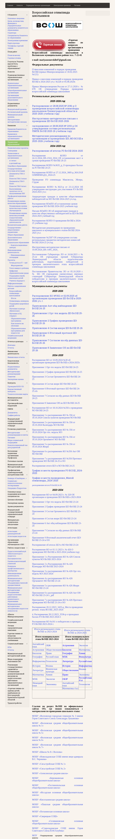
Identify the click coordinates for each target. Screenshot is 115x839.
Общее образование (16, 235)
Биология (36, 653)
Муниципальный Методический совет (16, 465)
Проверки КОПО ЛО (16, 386)
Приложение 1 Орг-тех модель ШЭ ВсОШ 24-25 (55, 367)
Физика (49, 666)
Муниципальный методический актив (16, 654)
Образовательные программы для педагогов (18, 330)
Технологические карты (18, 394)
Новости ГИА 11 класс (18, 179)
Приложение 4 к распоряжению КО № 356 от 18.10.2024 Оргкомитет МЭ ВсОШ (53, 438)
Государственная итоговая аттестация (16, 170)
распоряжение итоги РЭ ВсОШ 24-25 (47, 485)
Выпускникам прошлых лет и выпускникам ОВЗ (17, 191)
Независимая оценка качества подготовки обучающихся (18, 208)
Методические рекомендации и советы (18, 434)
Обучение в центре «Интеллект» (17, 310)
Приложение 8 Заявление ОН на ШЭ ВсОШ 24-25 (56, 403)
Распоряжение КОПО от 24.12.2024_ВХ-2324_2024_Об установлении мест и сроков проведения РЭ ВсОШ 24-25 (57, 158)
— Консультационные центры (18, 246)
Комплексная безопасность (13, 362)
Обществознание (54, 650)
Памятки (11, 377)
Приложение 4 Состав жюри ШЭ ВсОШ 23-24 (54, 518)
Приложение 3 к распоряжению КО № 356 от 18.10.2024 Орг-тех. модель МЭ (53, 430)
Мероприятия (17, 265)
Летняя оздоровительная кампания (15, 628)
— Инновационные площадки (17, 256)
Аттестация (12, 528)
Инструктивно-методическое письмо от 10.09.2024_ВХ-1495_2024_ (51, 248)
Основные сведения (16, 18)
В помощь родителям (17, 429)
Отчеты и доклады (15, 341)
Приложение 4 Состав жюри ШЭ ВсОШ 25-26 (57, 328)
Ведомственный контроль (15, 390)
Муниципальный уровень (15, 116)
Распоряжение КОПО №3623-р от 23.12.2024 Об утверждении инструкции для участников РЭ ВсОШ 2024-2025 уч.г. (57, 189)
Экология (83, 645)
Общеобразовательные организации (17, 91)
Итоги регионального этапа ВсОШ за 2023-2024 (47, 630)
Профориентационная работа (17, 197)
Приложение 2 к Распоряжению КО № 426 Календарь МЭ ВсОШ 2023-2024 (52, 565)
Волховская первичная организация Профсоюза (13, 454)
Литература (37, 670)
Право (49, 653)
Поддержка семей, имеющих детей (17, 277)
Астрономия (38, 650)
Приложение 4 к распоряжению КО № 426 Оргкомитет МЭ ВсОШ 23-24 (52, 579)
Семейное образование (17, 166)
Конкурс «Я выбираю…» (17, 478)
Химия (49, 674)
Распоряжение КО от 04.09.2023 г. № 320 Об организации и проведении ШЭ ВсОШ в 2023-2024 (56, 495)
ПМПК (10, 409)
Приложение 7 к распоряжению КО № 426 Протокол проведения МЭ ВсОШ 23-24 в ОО (57, 601)
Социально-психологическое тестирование (15, 483)
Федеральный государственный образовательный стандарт (15, 422)
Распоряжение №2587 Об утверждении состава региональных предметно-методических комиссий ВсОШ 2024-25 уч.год (56, 240)
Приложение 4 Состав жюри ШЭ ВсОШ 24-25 (54, 384)
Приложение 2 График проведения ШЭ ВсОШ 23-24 (57, 506)
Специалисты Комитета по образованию (18, 36)
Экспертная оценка (16, 379)
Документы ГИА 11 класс (17, 175)
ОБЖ (48, 645)
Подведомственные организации (38, 5)
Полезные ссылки (15, 461)
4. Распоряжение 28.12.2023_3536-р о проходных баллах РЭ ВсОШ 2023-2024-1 (55, 615)
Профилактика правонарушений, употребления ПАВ (15, 472)
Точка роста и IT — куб (18, 263)
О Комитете (12, 15)
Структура (12, 33)
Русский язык (52, 657)
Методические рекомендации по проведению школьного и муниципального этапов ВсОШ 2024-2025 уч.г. (56, 230)
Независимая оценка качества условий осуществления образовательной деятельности (18, 217)
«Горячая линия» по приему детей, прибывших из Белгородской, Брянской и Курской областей (16, 694)
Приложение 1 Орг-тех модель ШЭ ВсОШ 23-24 (55, 502)
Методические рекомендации (14, 373)
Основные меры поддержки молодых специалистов (17, 494)
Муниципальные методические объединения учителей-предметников (18, 581)
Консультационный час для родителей (18, 446)
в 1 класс (12, 161)
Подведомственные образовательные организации (16, 77)
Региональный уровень (18, 112)
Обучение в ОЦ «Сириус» (15, 315)
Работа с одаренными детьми (17, 287)
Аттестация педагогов (17, 536)
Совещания (12, 151)
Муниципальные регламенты (15, 399)
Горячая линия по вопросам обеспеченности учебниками (15, 636)
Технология (51, 661)
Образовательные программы (18, 319)
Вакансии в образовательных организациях (15, 136)
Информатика (38, 661)
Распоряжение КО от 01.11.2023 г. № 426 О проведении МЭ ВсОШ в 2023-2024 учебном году (56, 550)
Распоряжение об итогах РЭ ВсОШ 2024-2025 (57, 150)
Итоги (13, 298)
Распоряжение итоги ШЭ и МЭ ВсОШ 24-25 (53, 465)
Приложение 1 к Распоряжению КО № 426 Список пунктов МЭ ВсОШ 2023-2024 (56, 558)
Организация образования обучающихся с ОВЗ (16, 542)
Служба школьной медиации (15, 337)
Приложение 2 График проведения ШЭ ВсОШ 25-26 (54, 322)
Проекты (11, 260)
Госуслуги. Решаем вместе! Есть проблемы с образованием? (15, 65)
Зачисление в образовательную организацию (15, 155)
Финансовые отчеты (16, 357)
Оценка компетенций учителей (17, 562)
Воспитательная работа (17, 225)
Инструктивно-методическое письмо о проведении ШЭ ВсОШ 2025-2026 (55, 120)
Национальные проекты (18, 148)
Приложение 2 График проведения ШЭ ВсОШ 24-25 (57, 372)
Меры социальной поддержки (15, 441)
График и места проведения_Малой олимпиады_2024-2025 (53, 479)
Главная (10, 5)
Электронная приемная (62, 5)
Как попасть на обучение (17, 324)
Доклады (11, 345)
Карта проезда (14, 43)
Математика (84, 650)
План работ (12, 52)
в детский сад (15, 163)
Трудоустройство (15, 703)
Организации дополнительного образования (15, 97)
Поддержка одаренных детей (19, 305)
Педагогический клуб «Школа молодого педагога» (17, 553)
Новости (20, 5)
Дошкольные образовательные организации (15, 85)
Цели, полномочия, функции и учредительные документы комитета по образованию (18, 25)
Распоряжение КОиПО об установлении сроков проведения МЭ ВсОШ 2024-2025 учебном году (55, 204)
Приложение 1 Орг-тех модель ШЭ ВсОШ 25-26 (57, 314)
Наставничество (14, 559)
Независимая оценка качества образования (17, 202)
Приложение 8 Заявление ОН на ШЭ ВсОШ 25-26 (56, 349)
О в (54, 72)
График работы (14, 415)
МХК (35, 679)
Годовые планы (14, 58)
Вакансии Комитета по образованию (17, 130)
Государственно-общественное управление (14, 230)
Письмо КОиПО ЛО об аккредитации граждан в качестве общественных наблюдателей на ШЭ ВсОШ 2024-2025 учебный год (57, 213)
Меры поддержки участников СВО (15, 660)
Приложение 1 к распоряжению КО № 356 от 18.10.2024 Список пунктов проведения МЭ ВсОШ (56, 416)
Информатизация (15, 283)
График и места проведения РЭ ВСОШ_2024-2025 (57, 472)
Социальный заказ (15, 644)
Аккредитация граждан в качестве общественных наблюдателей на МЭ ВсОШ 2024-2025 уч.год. (57, 197)
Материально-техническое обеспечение (14, 522)
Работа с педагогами (16, 548)
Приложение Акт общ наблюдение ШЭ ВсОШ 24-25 (54, 307)
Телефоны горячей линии (15, 47)
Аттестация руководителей (14, 532)
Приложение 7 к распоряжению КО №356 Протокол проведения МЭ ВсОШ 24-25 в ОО (57, 459)
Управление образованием (14, 143)
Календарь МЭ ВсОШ (53, 425)
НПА (9, 647)
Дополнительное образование (15, 238)
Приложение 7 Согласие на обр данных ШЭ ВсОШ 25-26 (57, 341)
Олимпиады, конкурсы (19, 301)
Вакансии (12, 125)
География (37, 657)
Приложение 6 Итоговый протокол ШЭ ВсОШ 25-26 (54, 334)
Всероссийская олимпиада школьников (15, 293)
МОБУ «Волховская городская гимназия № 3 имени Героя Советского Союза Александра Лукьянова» (57, 717)
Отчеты (11, 348)
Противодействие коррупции (15, 404)
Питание (77, 5)
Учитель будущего (17, 281)
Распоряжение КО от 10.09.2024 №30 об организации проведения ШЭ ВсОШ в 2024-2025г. (56, 361)
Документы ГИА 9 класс (16, 182)
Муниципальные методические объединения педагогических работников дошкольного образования (15, 594)
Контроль (12, 383)
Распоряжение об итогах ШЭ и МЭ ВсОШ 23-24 (55, 545)
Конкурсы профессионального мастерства (16, 568)
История (36, 666)
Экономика (84, 674)
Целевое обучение (15, 500)
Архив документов (15, 506)
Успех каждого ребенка (19, 268)
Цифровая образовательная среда (19, 272)
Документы (13, 413)
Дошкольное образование (18, 242)
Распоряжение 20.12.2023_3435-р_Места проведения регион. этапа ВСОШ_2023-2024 (57, 608)
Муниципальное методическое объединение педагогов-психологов (18, 607)
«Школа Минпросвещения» (16, 615)
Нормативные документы (14, 104)
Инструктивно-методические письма (17, 121)
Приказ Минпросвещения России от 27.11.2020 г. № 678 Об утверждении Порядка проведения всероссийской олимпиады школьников (57, 89)
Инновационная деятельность (14, 251)
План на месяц (14, 55)
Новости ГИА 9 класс (17, 186)
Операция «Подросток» (17, 488)
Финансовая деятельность (13, 352)
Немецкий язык (37, 684)
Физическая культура (51, 670)
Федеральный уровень (17, 109)
